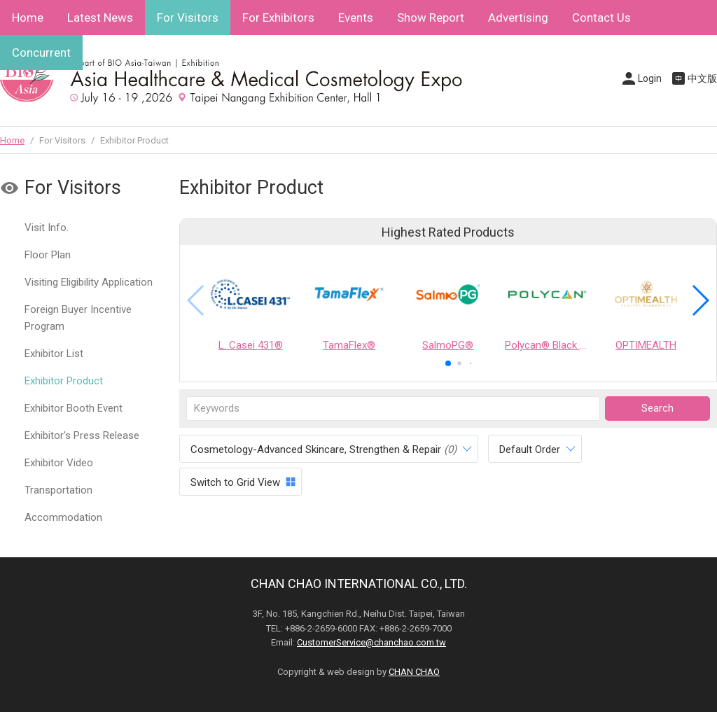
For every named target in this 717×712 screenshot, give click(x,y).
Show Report (430, 18)
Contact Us (601, 18)
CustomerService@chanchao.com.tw (371, 642)
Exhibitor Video (59, 462)
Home (27, 18)
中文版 (702, 78)
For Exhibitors (278, 18)
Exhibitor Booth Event (74, 408)
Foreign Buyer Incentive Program (78, 318)
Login (650, 78)
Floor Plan (48, 255)
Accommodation (63, 517)
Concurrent (41, 53)
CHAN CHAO (414, 671)
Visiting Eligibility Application (89, 282)
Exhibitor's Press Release (82, 435)
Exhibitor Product (64, 381)
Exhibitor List (54, 353)
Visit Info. (47, 227)
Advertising (518, 18)
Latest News (100, 18)
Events (355, 18)
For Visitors (187, 18)
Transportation (58, 490)
